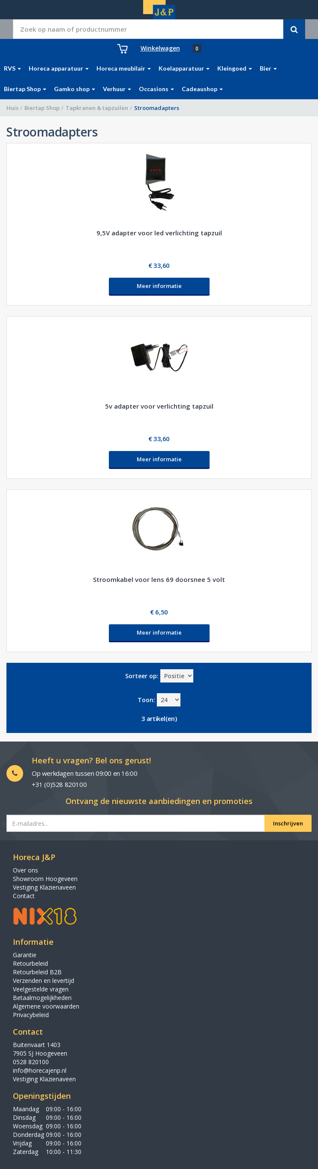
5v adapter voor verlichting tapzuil (159, 406)
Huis (12, 108)
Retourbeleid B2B (37, 972)
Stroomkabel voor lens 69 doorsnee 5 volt (159, 579)
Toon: (146, 700)
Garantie (24, 955)
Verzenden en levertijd (43, 980)
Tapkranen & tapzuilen (97, 108)
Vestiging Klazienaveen (44, 887)
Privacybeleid (31, 1015)
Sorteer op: (142, 676)
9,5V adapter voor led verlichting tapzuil (159, 232)
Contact (24, 896)
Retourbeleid (30, 963)
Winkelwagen (160, 48)
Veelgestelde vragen (41, 989)
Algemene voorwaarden (46, 1006)
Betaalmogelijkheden (42, 998)
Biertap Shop (42, 108)
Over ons (25, 870)
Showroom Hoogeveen (45, 879)
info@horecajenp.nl (39, 1070)
